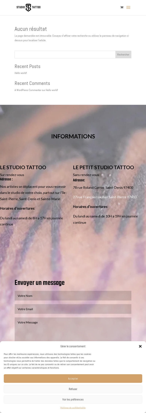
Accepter (73, 378)
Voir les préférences (73, 399)
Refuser (73, 389)
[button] (140, 346)
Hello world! (21, 73)
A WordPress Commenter (28, 90)
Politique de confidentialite (73, 407)
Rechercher (123, 54)
